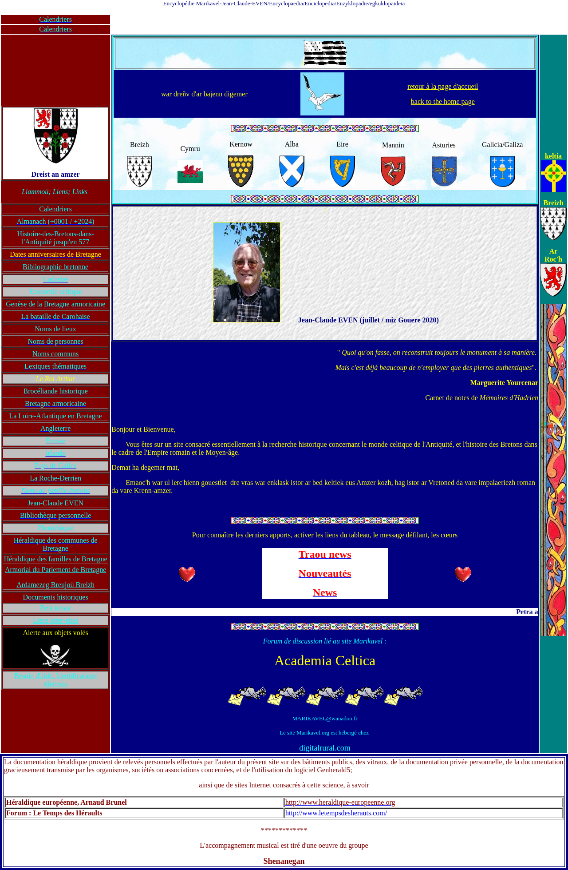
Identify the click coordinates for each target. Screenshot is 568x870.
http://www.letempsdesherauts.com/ (336, 813)
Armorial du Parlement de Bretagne (55, 569)
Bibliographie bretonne (55, 266)
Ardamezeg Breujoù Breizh (55, 584)
